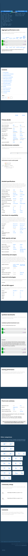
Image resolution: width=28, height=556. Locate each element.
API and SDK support (7, 83)
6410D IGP (2, 15)
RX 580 (7, 47)
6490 (6, 16)
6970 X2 (9, 25)
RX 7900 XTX (24, 47)
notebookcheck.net (24, 545)
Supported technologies (7, 81)
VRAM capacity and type (7, 78)
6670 (8, 19)
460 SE (16, 14)
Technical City (14, 12)
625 (20, 124)
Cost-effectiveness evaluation (8, 73)
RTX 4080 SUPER (21, 38)
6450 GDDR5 (10, 15)
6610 (6, 19)
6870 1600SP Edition (4, 23)
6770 (1, 20)
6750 (11, 19)
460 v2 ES (17, 15)
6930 (1, 25)
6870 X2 (10, 23)
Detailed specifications (7, 75)
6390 (8, 14)
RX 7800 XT (21, 47)
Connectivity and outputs (7, 80)
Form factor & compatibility (8, 77)
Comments (5, 92)
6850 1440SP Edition (6, 21)
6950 (4, 25)
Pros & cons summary (7, 88)
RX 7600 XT (17, 47)
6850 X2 (2, 22)
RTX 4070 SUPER (17, 38)
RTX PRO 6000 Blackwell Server (24, 37)
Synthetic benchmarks (7, 84)
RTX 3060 (10, 38)
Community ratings (6, 91)
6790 (11, 20)
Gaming (4, 86)
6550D (6, 18)
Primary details (5, 72)
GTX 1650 (3, 38)
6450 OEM (2, 16)
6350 (1, 14)
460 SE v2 (20, 14)
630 (13, 124)
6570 (9, 18)
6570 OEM (2, 19)
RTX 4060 (14, 38)
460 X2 (20, 15)
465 (23, 15)
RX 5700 (14, 47)
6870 (5, 22)
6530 (11, 16)
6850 (1, 21)
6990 (1, 26)
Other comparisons (6, 89)
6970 (6, 25)
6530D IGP (2, 18)
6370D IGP (5, 14)
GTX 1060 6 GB (7, 38)
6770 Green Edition (6, 20)
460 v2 (23, 14)
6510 (8, 16)
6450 (6, 15)
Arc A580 (10, 47)
